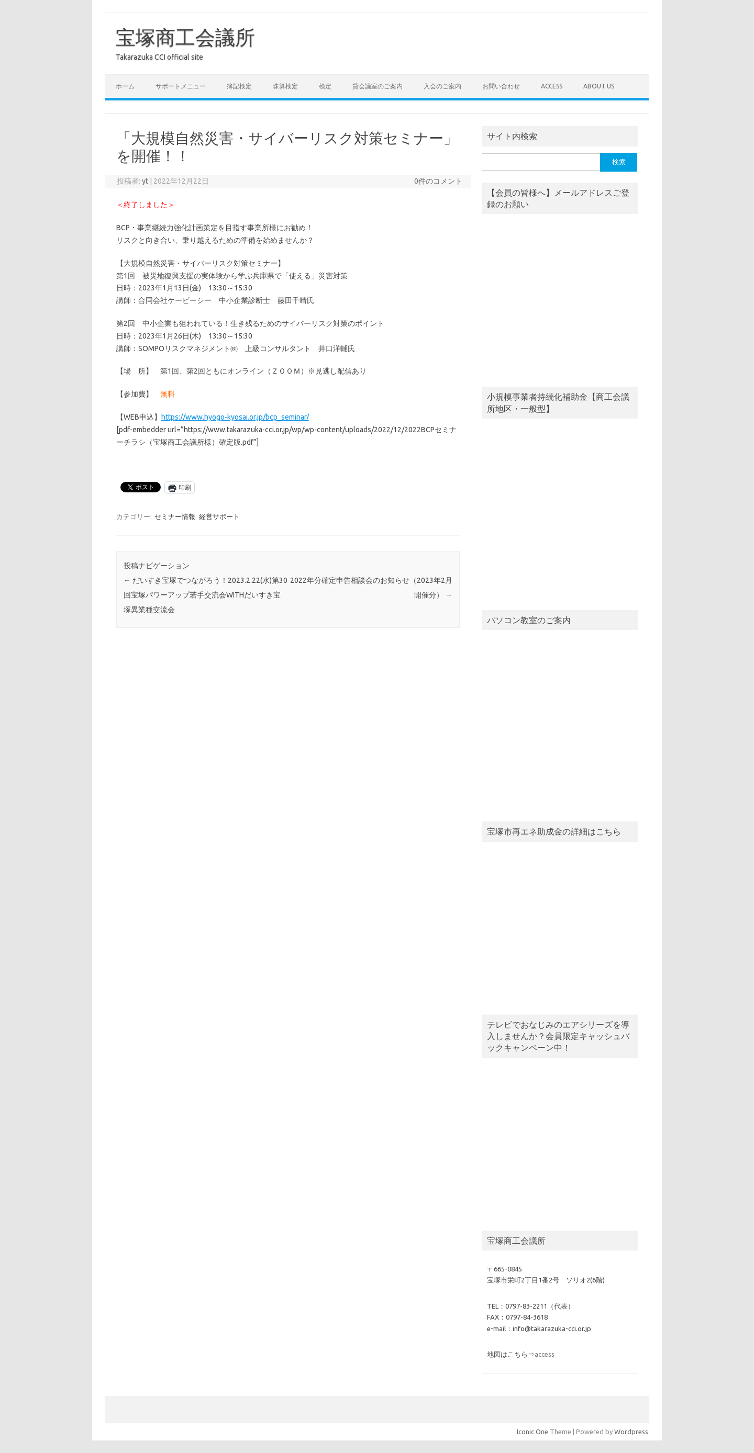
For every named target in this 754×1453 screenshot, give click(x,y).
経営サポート (219, 516)
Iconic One (532, 1431)
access (551, 86)
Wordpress (631, 1431)
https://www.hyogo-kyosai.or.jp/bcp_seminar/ (235, 417)
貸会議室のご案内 (377, 86)
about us (598, 86)
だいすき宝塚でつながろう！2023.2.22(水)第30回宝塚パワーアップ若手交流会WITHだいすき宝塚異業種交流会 (205, 595)
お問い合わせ (501, 86)
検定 (325, 86)
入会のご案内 (442, 86)
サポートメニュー (181, 86)
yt (145, 181)
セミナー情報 (174, 516)
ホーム (125, 86)
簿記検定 (239, 86)
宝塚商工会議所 (185, 37)
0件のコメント (438, 181)
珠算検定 (285, 86)
